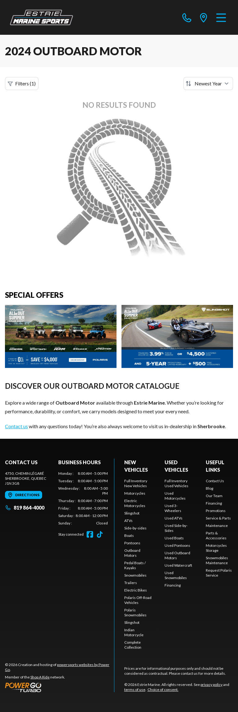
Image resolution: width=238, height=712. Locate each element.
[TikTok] (100, 534)
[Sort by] (208, 83)
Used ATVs (174, 518)
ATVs (128, 520)
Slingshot (131, 513)
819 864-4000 (24, 507)
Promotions (216, 510)
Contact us (16, 426)
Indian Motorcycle (133, 632)
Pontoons (132, 543)
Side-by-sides (135, 528)
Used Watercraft (178, 565)
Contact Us (215, 480)
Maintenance (217, 525)
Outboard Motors (132, 553)
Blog (209, 488)
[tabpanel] (83, 498)
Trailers (130, 582)
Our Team (214, 495)
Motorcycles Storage (216, 548)
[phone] (187, 17)
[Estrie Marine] (41, 17)
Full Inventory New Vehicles (135, 483)
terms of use (134, 689)
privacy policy (212, 684)
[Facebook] (90, 534)
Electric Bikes (135, 590)
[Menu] (221, 17)
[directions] (203, 17)
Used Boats (174, 538)
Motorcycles (134, 493)
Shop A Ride (40, 677)
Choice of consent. (163, 689)
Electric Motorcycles (134, 503)
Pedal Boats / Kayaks (135, 565)
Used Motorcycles (175, 496)
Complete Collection (132, 645)
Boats (129, 535)
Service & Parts (218, 518)
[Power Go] (59, 687)
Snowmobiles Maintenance (217, 560)
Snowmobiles (135, 575)
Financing (173, 585)
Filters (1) (22, 83)
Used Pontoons (177, 545)
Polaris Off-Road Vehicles (138, 600)
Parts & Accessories (216, 535)
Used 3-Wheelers (173, 508)
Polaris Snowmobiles (135, 612)
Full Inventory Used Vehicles (176, 483)
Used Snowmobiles (176, 575)
